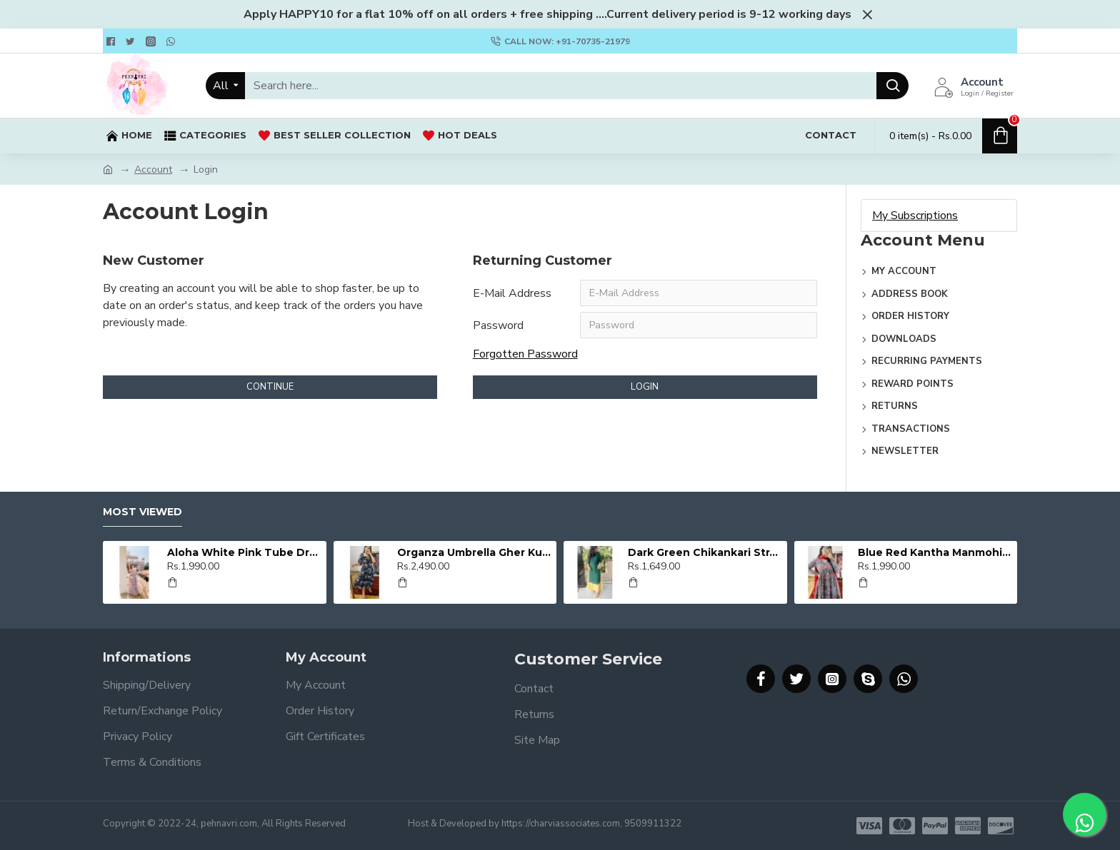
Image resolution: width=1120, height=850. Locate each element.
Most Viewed (142, 512)
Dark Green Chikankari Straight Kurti (705, 552)
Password (498, 326)
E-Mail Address (512, 293)
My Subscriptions (915, 215)
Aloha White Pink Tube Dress (244, 552)
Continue (270, 388)
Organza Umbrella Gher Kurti (474, 552)
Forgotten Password (525, 355)
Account (153, 169)
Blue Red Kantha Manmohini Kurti (935, 552)
